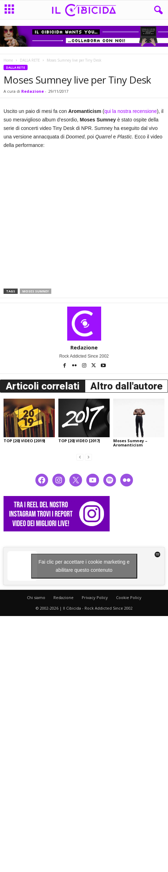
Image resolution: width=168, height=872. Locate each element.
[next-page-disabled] (88, 457)
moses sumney (35, 291)
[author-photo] (84, 324)
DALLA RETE (30, 60)
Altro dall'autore (126, 386)
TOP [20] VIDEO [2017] (79, 440)
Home (8, 60)
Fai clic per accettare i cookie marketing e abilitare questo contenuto (84, 566)
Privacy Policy (95, 597)
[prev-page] (79, 457)
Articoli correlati (43, 386)
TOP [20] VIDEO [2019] (24, 440)
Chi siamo (36, 597)
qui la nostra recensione (130, 111)
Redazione (32, 91)
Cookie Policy (128, 597)
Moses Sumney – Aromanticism (130, 443)
